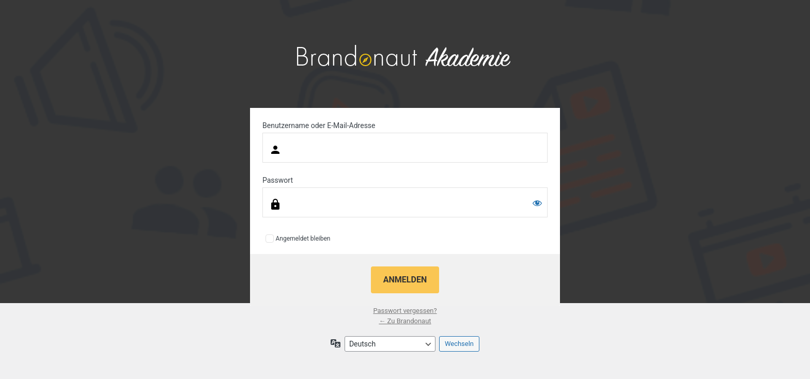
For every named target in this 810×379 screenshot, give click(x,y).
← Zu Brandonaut (405, 321)
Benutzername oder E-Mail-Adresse (319, 125)
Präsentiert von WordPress (405, 57)
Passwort (277, 180)
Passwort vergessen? (405, 310)
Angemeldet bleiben (302, 238)
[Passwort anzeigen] (537, 203)
